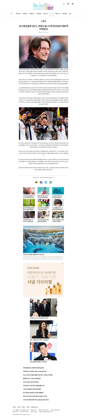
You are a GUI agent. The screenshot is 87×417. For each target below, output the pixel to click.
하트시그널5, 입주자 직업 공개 (31, 382)
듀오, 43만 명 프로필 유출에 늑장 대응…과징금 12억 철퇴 (37, 375)
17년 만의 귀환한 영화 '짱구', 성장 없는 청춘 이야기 (36, 400)
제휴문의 (21, 5)
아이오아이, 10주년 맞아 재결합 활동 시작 (33, 385)
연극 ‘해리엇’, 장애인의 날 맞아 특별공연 (33, 393)
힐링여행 (65, 13)
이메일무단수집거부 (34, 407)
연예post (31, 13)
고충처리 (27, 407)
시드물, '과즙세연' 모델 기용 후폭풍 (32, 389)
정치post (18, 13)
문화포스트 (58, 13)
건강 (70, 13)
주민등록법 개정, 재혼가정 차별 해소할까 (33, 368)
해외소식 (45, 13)
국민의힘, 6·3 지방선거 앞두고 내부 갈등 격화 (34, 371)
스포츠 (51, 13)
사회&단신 (38, 13)
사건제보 (15, 5)
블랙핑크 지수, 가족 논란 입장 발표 (32, 378)
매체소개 (14, 407)
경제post (25, 13)
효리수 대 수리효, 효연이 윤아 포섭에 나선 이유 (35, 396)
